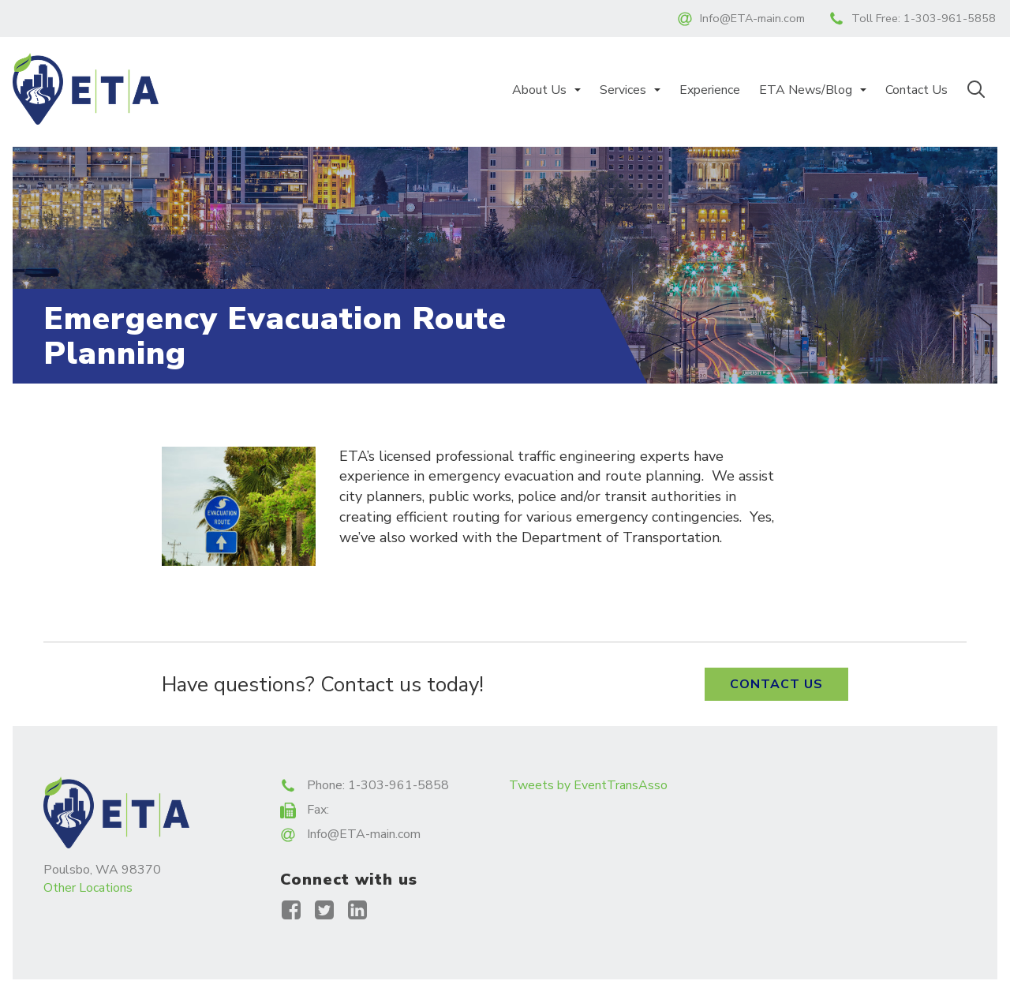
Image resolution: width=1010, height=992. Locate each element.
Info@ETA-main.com (752, 18)
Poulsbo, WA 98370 (102, 869)
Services (623, 90)
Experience (709, 90)
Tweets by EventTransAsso (588, 785)
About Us (539, 90)
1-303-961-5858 (949, 18)
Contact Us (916, 90)
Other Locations (88, 888)
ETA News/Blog (805, 90)
